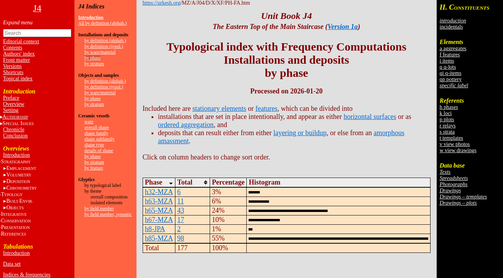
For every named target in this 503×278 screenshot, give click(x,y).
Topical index (17, 78)
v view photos (455, 144)
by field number (99, 208)
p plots (447, 119)
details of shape (98, 150)
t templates (451, 138)
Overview (13, 104)
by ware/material (100, 52)
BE (19, 201)
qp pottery (451, 79)
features (267, 108)
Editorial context (21, 41)
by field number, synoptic (108, 214)
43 (180, 210)
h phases (449, 107)
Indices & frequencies (26, 275)
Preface (11, 98)
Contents (12, 48)
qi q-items (450, 73)
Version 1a (343, 27)
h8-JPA (155, 229)
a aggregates (453, 48)
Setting (11, 110)
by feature (93, 168)
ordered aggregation (186, 125)
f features (450, 55)
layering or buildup (299, 133)
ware (88, 121)
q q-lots (448, 67)
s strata (447, 132)
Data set (11, 264)
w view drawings (458, 150)
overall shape (96, 127)
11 (180, 201)
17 (180, 220)
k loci (446, 113)
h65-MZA (159, 210)
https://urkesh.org (161, 3)
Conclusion (15, 136)
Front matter (16, 60)
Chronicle (13, 129)
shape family (96, 133)
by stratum (94, 63)
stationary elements (219, 108)
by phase (92, 58)
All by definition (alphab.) (102, 23)
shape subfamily (99, 139)
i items (447, 61)
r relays (448, 126)
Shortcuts (13, 72)
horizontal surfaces (370, 116)
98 (180, 238)
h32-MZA (159, 192)
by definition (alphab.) (105, 40)
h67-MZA (159, 220)
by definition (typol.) (103, 46)
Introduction (16, 155)
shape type (94, 144)
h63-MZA (159, 201)
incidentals (451, 27)
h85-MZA (159, 238)
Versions (12, 66)
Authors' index (19, 54)
